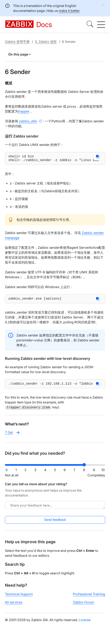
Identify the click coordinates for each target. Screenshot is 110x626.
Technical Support (19, 597)
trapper (23, 111)
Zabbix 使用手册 (17, 42)
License (85, 622)
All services (13, 605)
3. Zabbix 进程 (46, 42)
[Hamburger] (101, 24)
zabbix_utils (28, 121)
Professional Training (89, 597)
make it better (69, 11)
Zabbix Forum (83, 605)
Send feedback (55, 522)
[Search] (90, 24)
